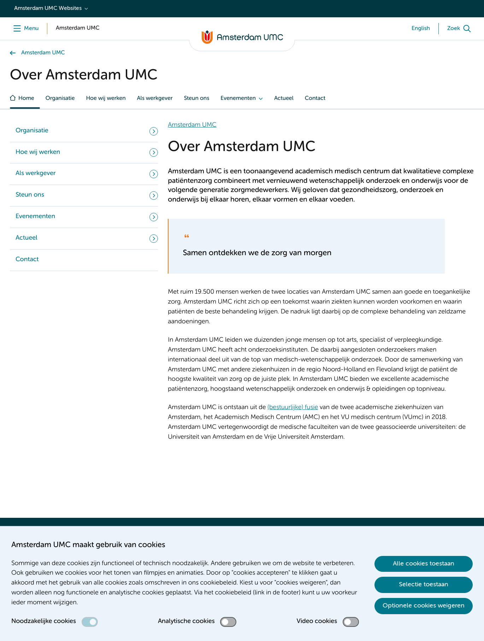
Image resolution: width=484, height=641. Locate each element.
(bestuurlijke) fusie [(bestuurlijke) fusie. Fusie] (292, 408)
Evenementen (238, 98)
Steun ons (196, 98)
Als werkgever (155, 98)
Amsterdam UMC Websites (48, 8)
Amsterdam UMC (43, 53)
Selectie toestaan (423, 584)
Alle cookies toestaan (423, 564)
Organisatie (60, 98)
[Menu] (24, 28)
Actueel (284, 98)
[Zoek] (460, 28)
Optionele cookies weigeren (424, 606)
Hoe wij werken (105, 98)
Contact (315, 98)
